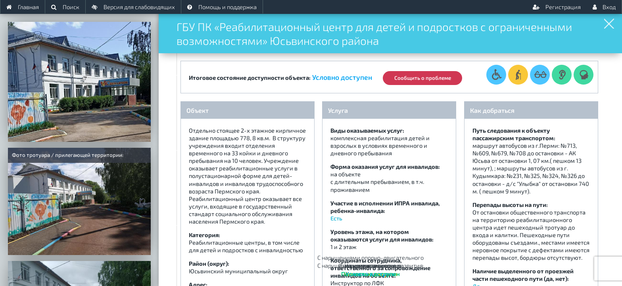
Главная (22, 6)
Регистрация (557, 6)
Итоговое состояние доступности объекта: (250, 75)
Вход (604, 6)
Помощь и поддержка (222, 6)
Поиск (65, 6)
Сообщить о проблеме (425, 76)
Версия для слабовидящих (133, 6)
